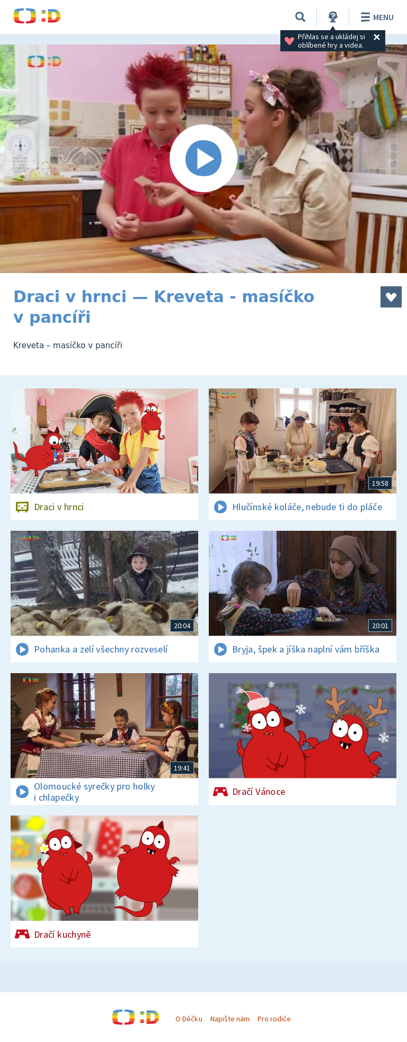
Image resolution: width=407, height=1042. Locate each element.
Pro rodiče (274, 1018)
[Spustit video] (203, 158)
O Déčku (188, 1018)
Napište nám (230, 1018)
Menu (375, 17)
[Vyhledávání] (300, 17)
